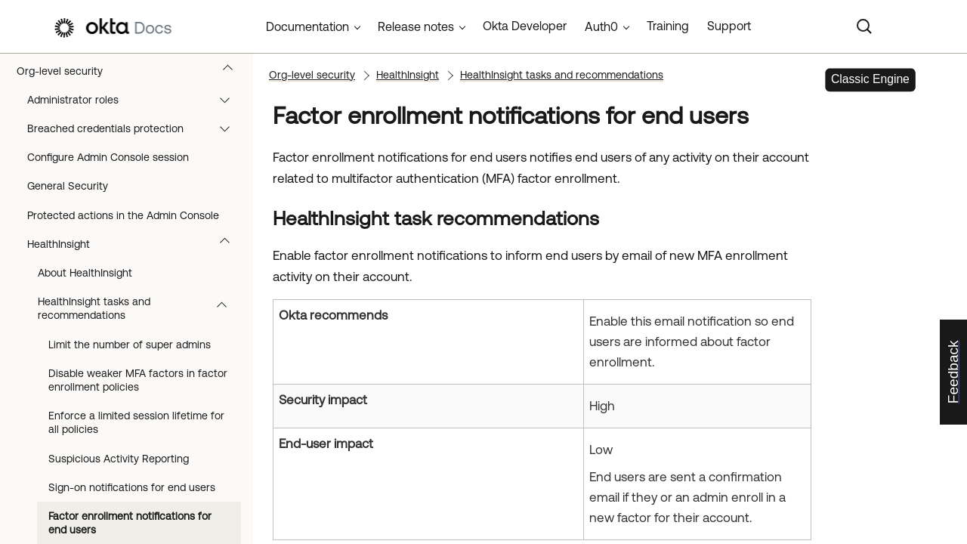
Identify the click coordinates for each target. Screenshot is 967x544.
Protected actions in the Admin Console (123, 215)
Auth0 (601, 26)
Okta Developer (525, 25)
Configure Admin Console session (108, 157)
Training (668, 25)
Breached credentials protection (135, 128)
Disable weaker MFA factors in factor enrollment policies (137, 380)
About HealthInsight (85, 273)
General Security (67, 186)
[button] (231, 71)
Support (729, 25)
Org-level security (132, 71)
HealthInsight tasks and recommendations (139, 308)
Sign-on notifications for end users (131, 487)
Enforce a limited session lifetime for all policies (136, 422)
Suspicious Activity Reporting (118, 459)
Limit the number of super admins (129, 344)
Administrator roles (135, 99)
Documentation (307, 26)
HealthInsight (135, 244)
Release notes (416, 26)
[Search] (864, 26)
